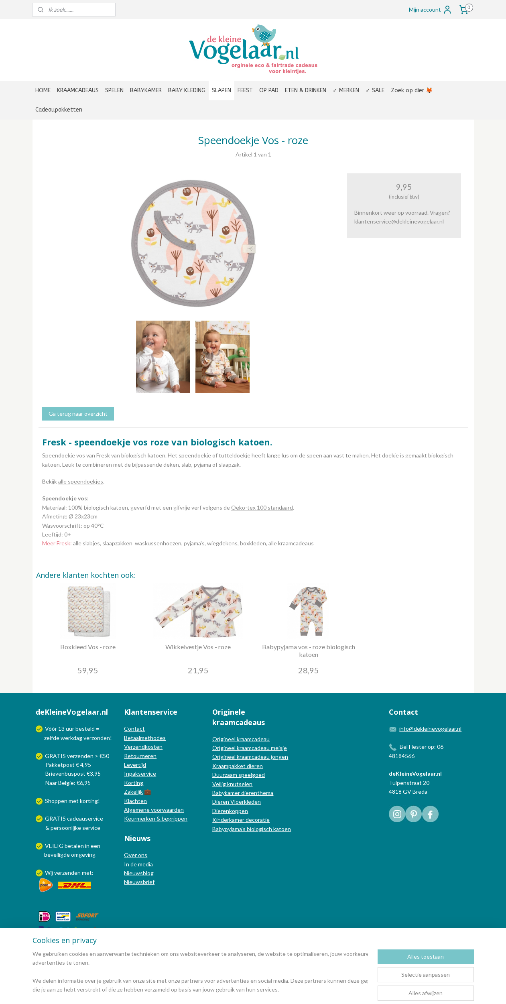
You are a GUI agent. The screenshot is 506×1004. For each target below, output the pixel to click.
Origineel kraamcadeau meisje (249, 747)
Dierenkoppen (230, 810)
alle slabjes (86, 543)
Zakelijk (133, 791)
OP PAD (268, 90)
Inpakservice (140, 773)
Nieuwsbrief (139, 881)
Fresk (103, 455)
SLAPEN (221, 90)
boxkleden (253, 543)
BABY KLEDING (186, 90)
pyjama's (193, 543)
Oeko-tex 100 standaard (262, 507)
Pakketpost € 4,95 (64, 764)
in (87, 845)
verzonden (96, 737)
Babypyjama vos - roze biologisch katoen (308, 650)
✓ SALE (375, 90)
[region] (200, 972)
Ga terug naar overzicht (77, 413)
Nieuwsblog (139, 873)
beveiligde (57, 854)
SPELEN (114, 90)
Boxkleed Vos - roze (87, 646)
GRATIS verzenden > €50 (77, 755)
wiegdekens (222, 543)
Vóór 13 (55, 728)
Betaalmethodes (145, 737)
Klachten (135, 800)
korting (89, 800)
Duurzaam (225, 774)
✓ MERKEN (346, 90)
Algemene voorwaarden (154, 809)
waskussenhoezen (157, 543)
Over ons (135, 855)
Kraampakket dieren (237, 765)
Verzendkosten (143, 746)
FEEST (245, 90)
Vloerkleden (245, 801)
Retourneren (140, 755)
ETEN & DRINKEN (305, 90)
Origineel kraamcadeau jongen (250, 756)
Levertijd (135, 764)
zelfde (51, 737)
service (90, 827)
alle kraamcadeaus (290, 543)
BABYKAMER (146, 90)
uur (70, 728)
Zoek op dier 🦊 (412, 90)
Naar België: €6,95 (68, 782)
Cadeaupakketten (58, 109)
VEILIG (55, 845)
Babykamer (226, 792)
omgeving (83, 854)
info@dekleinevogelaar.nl (430, 728)
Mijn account (430, 9)
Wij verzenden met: (69, 872)
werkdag (71, 737)
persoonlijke (66, 827)
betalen (74, 845)
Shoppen (56, 800)
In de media (138, 864)
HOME (43, 90)
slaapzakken (117, 543)
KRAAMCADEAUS (78, 90)
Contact (134, 728)
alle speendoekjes (80, 481)
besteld (85, 728)
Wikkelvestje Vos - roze (198, 646)
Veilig (219, 783)
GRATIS (56, 818)
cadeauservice (85, 818)
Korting (133, 782)
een (95, 845)
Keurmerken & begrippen (155, 818)
